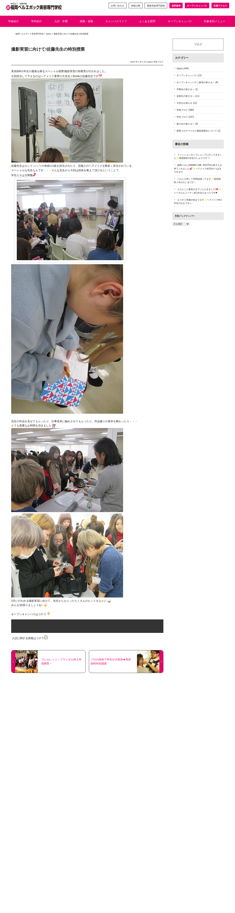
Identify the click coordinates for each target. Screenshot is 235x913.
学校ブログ (158, 62)
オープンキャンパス (197, 5)
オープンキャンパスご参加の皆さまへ (196, 82)
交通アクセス (220, 5)
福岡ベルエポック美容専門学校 (29, 34)
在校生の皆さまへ (185, 96)
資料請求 (175, 5)
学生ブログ (182, 117)
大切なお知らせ (184, 103)
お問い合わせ (117, 5)
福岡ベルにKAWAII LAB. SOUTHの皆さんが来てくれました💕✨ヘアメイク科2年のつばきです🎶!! (198, 168)
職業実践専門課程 (156, 5)
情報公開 (135, 5)
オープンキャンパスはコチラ (28, 614)
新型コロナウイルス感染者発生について (197, 131)
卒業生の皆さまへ (185, 89)
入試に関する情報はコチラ (29, 638)
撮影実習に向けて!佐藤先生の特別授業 (48, 49)
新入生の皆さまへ (185, 124)
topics (150, 62)
